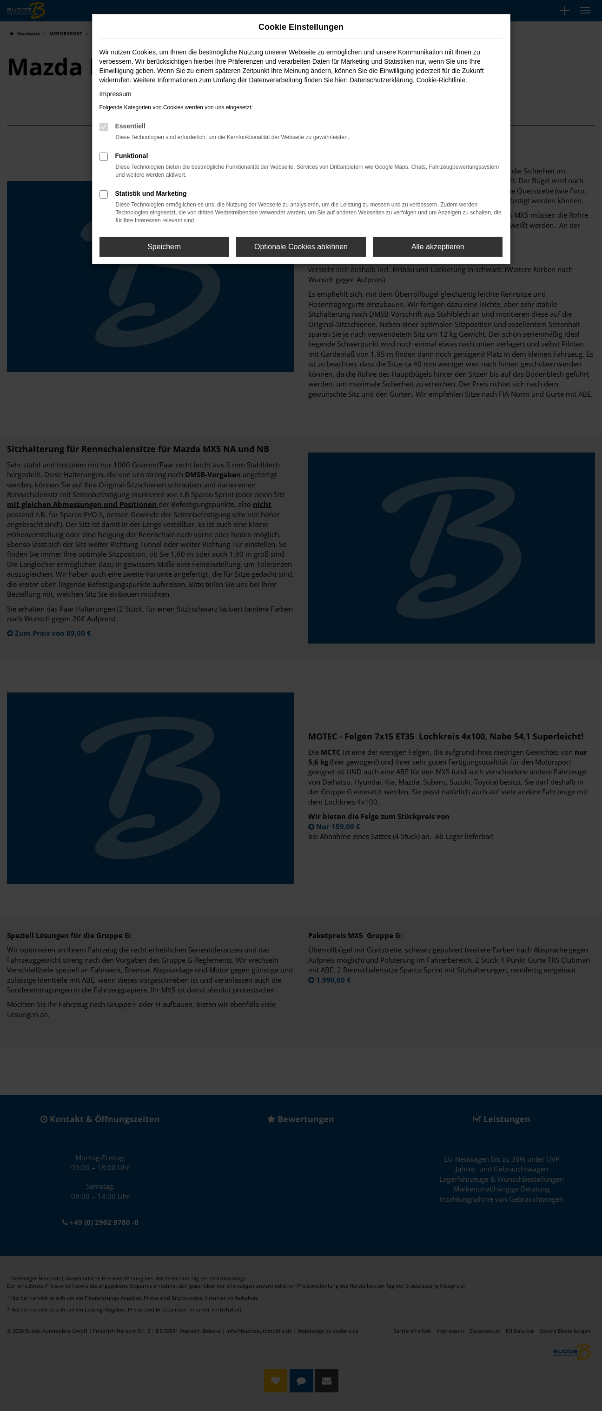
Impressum (115, 94)
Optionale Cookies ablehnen (301, 247)
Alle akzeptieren (437, 247)
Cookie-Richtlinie (441, 80)
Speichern (164, 247)
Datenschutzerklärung (381, 80)
